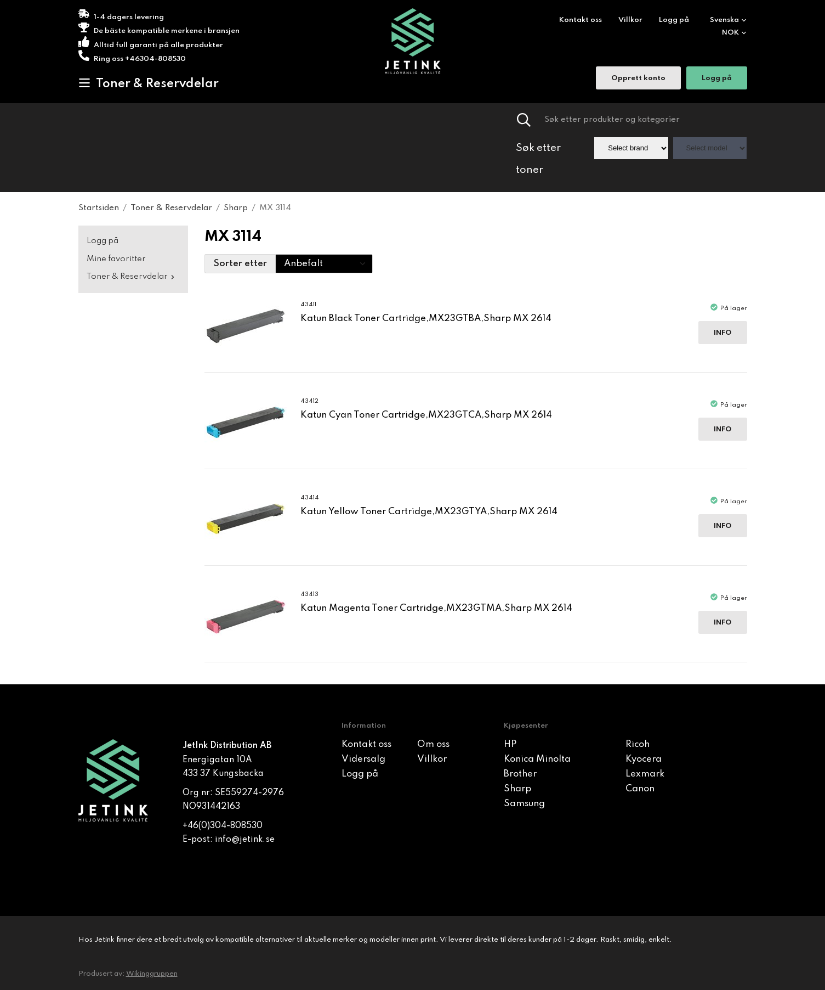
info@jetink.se (245, 839)
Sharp (517, 789)
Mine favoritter (116, 259)
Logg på (674, 20)
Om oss (433, 744)
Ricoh (637, 744)
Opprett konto (638, 79)
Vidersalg (363, 759)
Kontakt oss (580, 20)
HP (510, 744)
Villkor (630, 20)
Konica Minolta (537, 759)
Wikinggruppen (152, 973)
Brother (520, 774)
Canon (640, 789)
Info (723, 332)
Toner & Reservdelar (148, 83)
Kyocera (643, 759)
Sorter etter (240, 263)
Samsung (524, 803)
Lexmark (644, 774)
